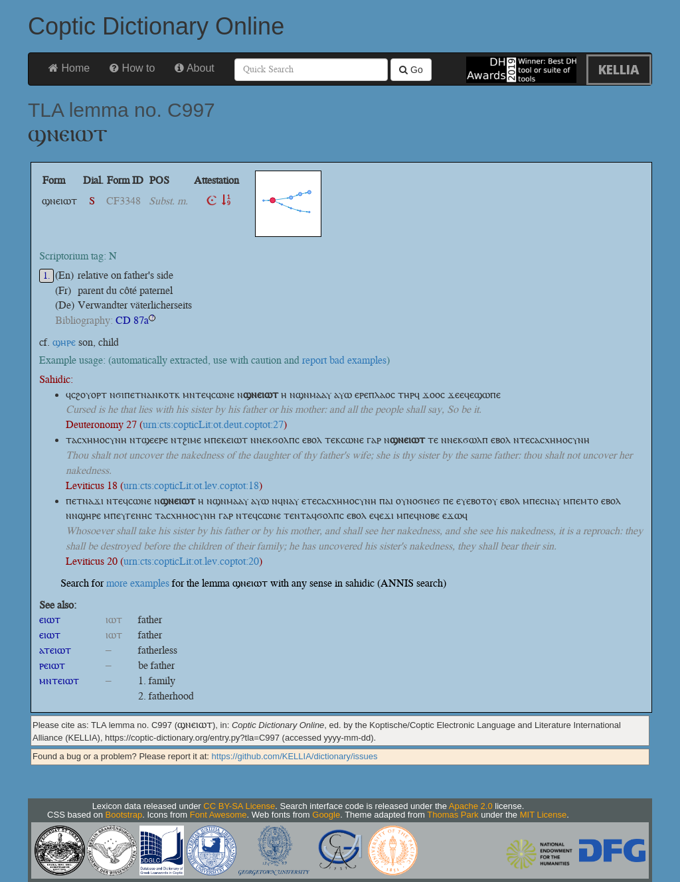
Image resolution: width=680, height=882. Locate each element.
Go (411, 69)
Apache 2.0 (471, 806)
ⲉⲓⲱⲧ (49, 619)
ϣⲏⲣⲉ (64, 342)
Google (326, 815)
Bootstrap (124, 815)
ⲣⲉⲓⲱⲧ (52, 665)
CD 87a (132, 320)
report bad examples (344, 360)
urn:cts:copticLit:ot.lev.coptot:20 (191, 561)
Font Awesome (218, 815)
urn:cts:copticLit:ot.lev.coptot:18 (191, 485)
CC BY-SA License (239, 806)
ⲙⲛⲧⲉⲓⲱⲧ (59, 681)
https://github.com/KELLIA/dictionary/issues (295, 756)
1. (47, 275)
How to (132, 68)
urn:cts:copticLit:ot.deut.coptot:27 (213, 424)
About (194, 68)
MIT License (543, 815)
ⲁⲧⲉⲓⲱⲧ (55, 650)
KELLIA (618, 69)
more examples (137, 583)
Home (69, 68)
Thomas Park (452, 815)
